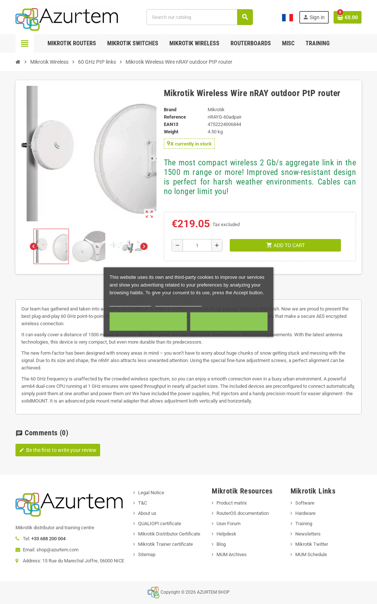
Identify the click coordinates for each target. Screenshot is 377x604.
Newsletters (308, 534)
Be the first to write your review (57, 450)
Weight (171, 131)
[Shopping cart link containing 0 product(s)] (348, 17)
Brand (170, 109)
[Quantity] (197, 245)
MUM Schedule (311, 554)
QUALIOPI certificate (159, 523)
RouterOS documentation (242, 513)
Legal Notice (151, 492)
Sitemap (146, 554)
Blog (221, 544)
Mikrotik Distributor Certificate (169, 534)
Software (304, 503)
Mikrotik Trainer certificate (165, 544)
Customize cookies (178, 303)
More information (130, 303)
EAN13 (171, 124)
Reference (175, 117)
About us (147, 513)
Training (303, 523)
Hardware (305, 513)
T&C (142, 503)
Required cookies (148, 321)
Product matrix (231, 503)
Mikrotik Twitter (311, 544)
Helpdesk (226, 534)
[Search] (200, 17)
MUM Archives (231, 554)
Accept (228, 321)
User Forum (228, 523)
